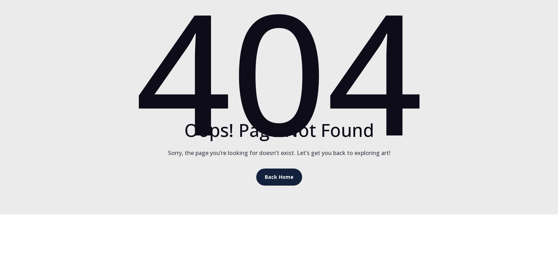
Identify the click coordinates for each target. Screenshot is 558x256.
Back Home (279, 177)
